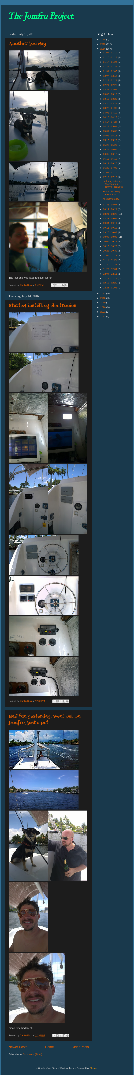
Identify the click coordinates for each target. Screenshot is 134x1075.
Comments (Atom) (32, 1054)
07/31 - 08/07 (110, 204)
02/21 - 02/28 (110, 85)
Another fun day (27, 43)
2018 (103, 298)
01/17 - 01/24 (110, 62)
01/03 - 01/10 (110, 52)
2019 (103, 302)
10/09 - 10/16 (110, 241)
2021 (103, 312)
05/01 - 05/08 (110, 131)
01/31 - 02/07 (110, 71)
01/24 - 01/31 (110, 66)
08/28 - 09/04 (110, 218)
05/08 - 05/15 (110, 135)
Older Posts (80, 1047)
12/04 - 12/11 (110, 274)
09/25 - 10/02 (110, 232)
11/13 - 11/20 (110, 260)
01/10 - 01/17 (110, 57)
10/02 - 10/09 (110, 237)
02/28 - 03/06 (110, 89)
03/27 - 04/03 (110, 108)
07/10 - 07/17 (110, 177)
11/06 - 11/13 (110, 255)
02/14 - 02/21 (110, 80)
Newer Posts (18, 1047)
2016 (103, 48)
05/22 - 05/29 (110, 145)
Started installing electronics (42, 305)
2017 (103, 293)
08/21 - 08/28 (110, 214)
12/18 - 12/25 (110, 283)
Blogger (94, 1068)
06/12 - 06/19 (110, 158)
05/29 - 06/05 (110, 149)
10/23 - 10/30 (110, 250)
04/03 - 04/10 (110, 112)
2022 (103, 316)
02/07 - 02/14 (110, 75)
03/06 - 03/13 (110, 94)
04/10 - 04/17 (110, 117)
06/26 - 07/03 (110, 168)
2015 (103, 44)
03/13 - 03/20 (110, 99)
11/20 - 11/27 (110, 264)
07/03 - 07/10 (110, 172)
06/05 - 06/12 (110, 154)
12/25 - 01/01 (110, 287)
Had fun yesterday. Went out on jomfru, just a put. (44, 719)
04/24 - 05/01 (110, 126)
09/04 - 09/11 (110, 223)
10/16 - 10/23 (110, 246)
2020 (103, 307)
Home (49, 1047)
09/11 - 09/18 (110, 227)
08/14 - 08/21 (110, 209)
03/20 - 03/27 (110, 103)
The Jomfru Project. (41, 16)
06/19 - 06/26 (110, 163)
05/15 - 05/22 (110, 140)
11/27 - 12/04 (110, 269)
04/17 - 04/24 (110, 121)
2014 (103, 39)
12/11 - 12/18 (110, 278)
